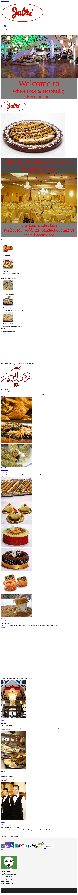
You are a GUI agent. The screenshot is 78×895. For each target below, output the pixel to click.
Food (2, 774)
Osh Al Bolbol (6, 255)
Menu (4, 27)
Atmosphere (3, 723)
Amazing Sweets (5, 620)
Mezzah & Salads (9, 31)
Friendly (3, 822)
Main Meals (8, 29)
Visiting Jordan (5, 389)
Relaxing (3, 720)
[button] (2, 467)
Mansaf (5, 292)
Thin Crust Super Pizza (9, 308)
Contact (4, 33)
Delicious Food (4, 470)
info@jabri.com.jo (8, 879)
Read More (3, 396)
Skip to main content (5, 1)
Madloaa (5, 271)
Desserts (7, 28)
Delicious (3, 771)
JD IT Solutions (9, 890)
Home (4, 25)
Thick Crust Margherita (9, 323)
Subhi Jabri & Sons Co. (23, 890)
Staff (2, 824)
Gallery (4, 32)
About (4, 26)
